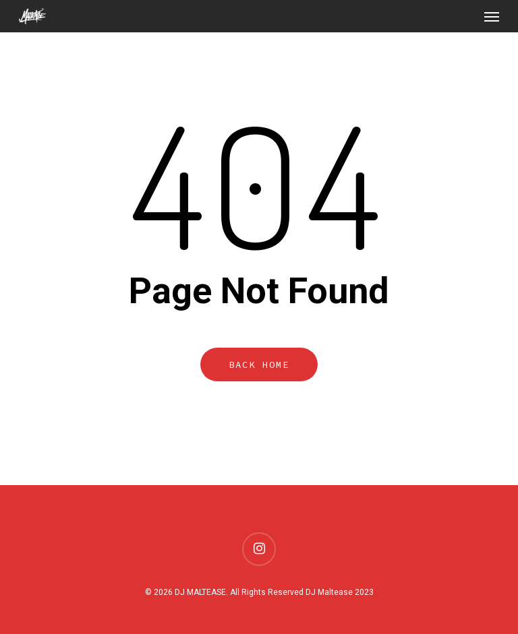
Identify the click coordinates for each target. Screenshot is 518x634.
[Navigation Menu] (491, 16)
